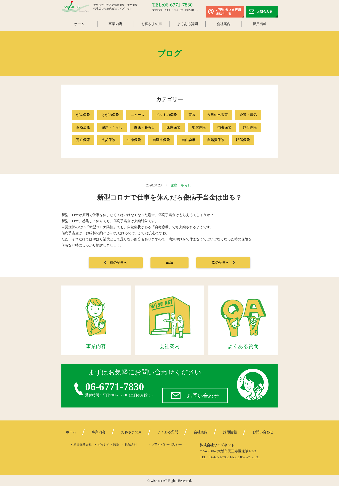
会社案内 (223, 24)
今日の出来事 (217, 115)
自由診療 (188, 140)
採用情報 (260, 24)
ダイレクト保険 (108, 444)
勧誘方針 (131, 444)
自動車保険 (161, 140)
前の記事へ (118, 262)
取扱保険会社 (83, 444)
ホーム (79, 24)
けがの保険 (110, 115)
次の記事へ (220, 262)
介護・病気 (248, 115)
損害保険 (224, 127)
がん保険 (83, 115)
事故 (192, 115)
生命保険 (134, 140)
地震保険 (199, 127)
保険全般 (83, 127)
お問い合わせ (203, 395)
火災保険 (108, 140)
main (169, 262)
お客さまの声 (151, 24)
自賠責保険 (215, 140)
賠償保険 (243, 140)
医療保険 (173, 127)
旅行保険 (250, 127)
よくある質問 (187, 24)
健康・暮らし (144, 127)
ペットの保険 (166, 115)
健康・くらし (112, 127)
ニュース (137, 115)
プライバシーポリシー (167, 444)
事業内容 (115, 24)
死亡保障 (83, 140)
